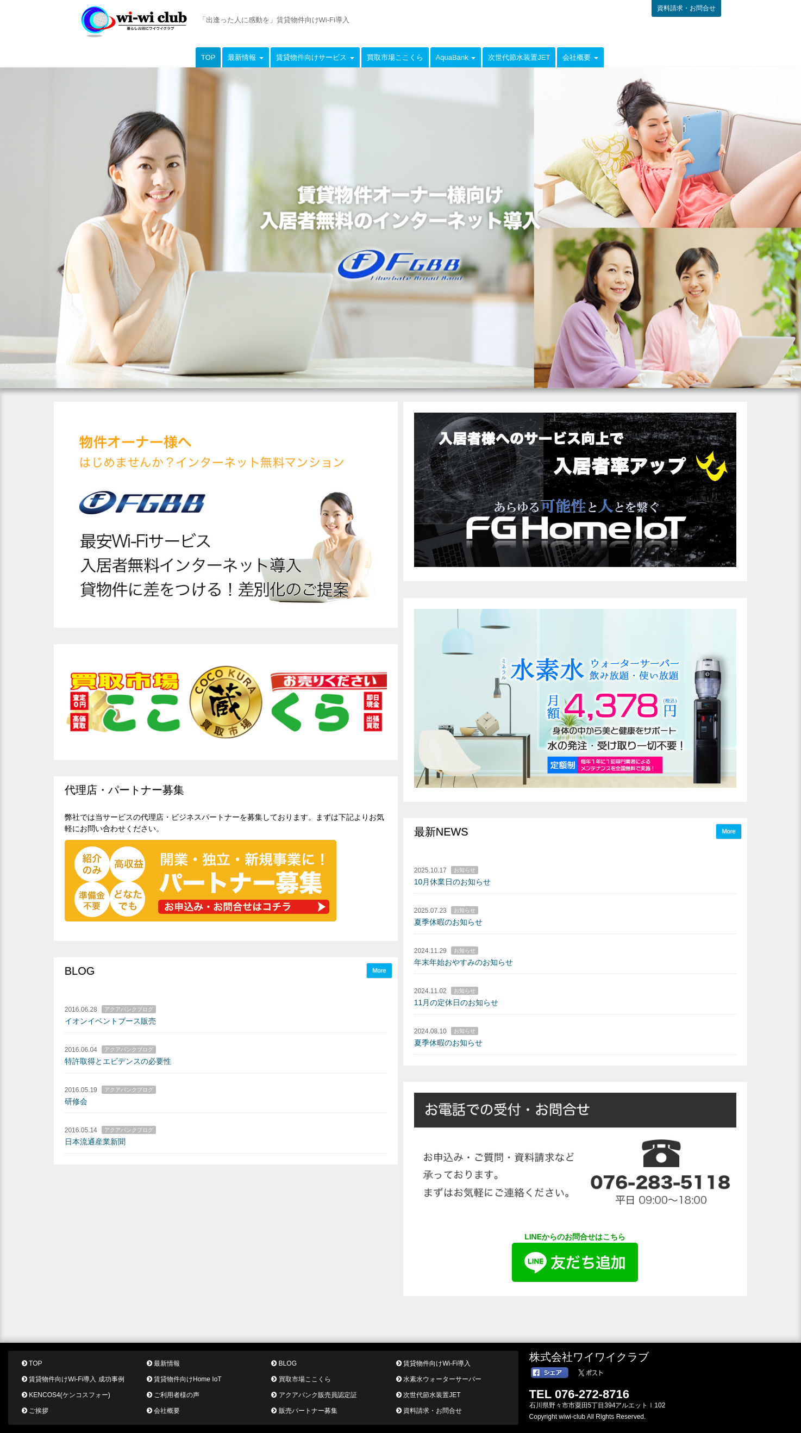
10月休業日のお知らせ (452, 881)
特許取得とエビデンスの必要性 (118, 1061)
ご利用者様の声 (173, 1395)
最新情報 (163, 1363)
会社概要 (163, 1411)
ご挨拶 (35, 1411)
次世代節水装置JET (519, 57)
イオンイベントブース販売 (110, 1021)
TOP (208, 57)
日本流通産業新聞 (95, 1141)
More (728, 831)
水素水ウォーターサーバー (438, 1379)
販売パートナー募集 (304, 1411)
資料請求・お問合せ (686, 8)
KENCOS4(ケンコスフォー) (66, 1395)
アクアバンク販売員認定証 (313, 1395)
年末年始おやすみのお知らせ (463, 962)
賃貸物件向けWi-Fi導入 (433, 1363)
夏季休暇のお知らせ (448, 922)
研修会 (76, 1101)
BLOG (284, 1363)
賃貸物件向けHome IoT (184, 1379)
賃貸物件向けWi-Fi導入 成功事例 (73, 1379)
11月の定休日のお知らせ (456, 1002)
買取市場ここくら (395, 57)
